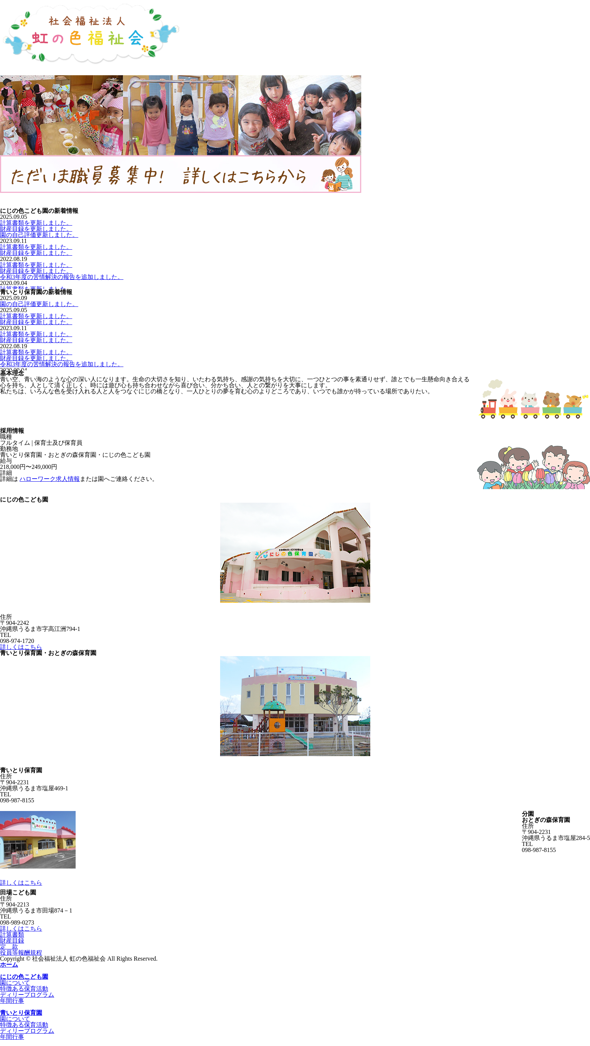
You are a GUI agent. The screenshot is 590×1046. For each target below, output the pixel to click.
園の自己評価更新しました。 (39, 235)
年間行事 (12, 1000)
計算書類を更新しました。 (36, 223)
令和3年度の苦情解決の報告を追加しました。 (61, 277)
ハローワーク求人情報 (50, 479)
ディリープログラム (27, 994)
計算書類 (12, 934)
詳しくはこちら (21, 647)
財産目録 (12, 940)
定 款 (9, 946)
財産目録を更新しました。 (36, 229)
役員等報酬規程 (21, 952)
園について (15, 982)
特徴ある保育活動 (24, 988)
